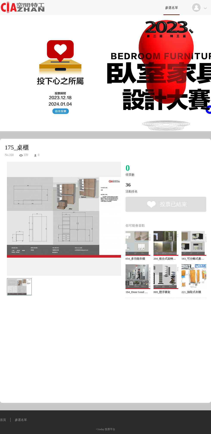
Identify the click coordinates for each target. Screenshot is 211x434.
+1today (100, 429)
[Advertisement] (40, 350)
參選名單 (171, 7)
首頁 (3, 420)
